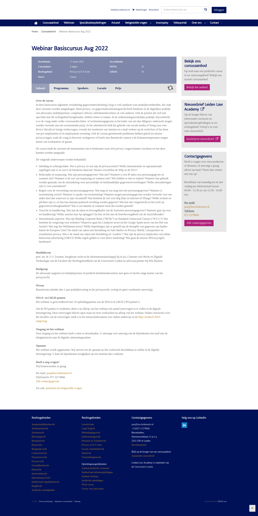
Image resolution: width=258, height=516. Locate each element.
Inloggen (219, 9)
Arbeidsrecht (38, 432)
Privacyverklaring (46, 501)
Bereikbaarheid (139, 445)
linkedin (184, 425)
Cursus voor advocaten (93, 488)
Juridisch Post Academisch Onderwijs (44, 9)
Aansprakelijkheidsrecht (43, 424)
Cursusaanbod (51, 23)
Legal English (88, 428)
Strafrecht (86, 453)
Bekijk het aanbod (197, 87)
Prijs (118, 88)
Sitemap (77, 501)
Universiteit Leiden (143, 467)
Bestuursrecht (38, 441)
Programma (61, 88)
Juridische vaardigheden (43, 490)
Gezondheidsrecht (40, 465)
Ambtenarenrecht (40, 428)
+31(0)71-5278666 (141, 428)
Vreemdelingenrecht (91, 457)
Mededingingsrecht (91, 432)
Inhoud (40, 88)
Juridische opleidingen (92, 480)
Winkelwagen (139, 10)
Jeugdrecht (37, 486)
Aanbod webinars (90, 476)
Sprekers (82, 88)
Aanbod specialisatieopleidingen (97, 472)
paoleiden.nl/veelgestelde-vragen (64, 388)
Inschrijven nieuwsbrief (203, 138)
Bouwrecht (37, 445)
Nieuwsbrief (154, 10)
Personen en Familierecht (94, 441)
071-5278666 (191, 215)
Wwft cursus (88, 484)
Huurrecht (36, 469)
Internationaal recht (41, 477)
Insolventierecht (39, 473)
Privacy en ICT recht (92, 445)
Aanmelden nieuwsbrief (143, 456)
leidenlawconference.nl (120, 10)
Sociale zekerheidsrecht (93, 449)
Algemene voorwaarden (63, 501)
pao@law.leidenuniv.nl (59, 373)
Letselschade (88, 424)
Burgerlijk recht (39, 449)
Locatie (101, 88)
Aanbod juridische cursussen (95, 468)
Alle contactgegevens (47, 381)
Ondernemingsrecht (91, 436)
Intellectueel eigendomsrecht (45, 482)
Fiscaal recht (38, 461)
